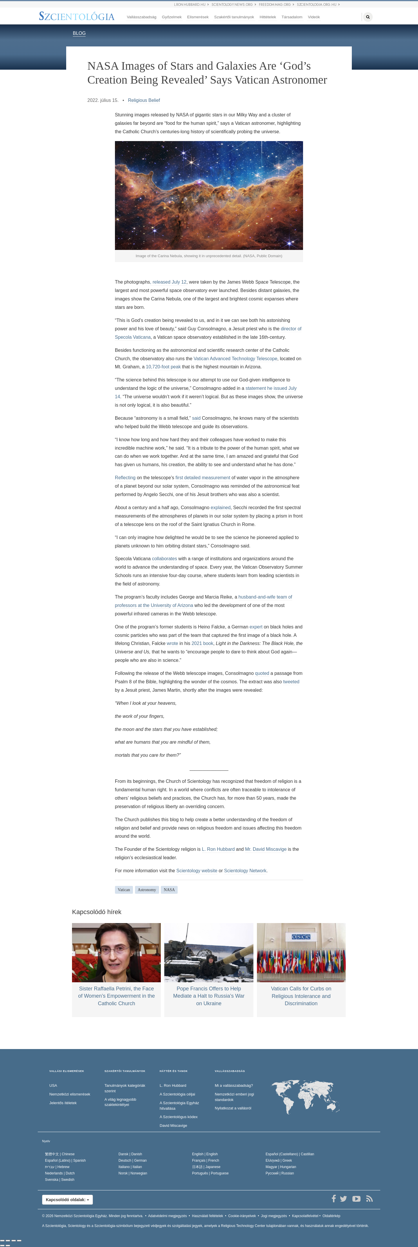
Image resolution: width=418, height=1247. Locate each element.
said (196, 418)
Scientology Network (245, 870)
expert (256, 626)
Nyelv (46, 1141)
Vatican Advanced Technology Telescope (235, 358)
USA (53, 1085)
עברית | (57, 1167)
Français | (205, 1160)
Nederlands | (60, 1173)
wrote (172, 643)
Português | (210, 1173)
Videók (314, 17)
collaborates (164, 558)
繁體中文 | (60, 1154)
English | (205, 1154)
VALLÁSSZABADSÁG (230, 1071)
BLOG (79, 33)
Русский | (280, 1173)
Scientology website (196, 870)
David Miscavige (173, 1125)
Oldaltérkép (331, 1216)
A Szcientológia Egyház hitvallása (179, 1106)
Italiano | (130, 1167)
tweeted (291, 681)
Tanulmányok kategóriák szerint (125, 1088)
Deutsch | (132, 1160)
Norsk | (132, 1173)
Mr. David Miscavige (266, 849)
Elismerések (198, 17)
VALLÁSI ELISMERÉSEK (66, 1071)
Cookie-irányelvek (242, 1216)
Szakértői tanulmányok (234, 17)
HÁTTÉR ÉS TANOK (174, 1071)
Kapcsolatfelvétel (305, 1216)
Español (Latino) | (65, 1160)
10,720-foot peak (163, 366)
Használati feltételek (207, 1216)
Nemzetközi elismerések (69, 1094)
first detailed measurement (203, 477)
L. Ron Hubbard (218, 849)
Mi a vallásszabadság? (234, 1085)
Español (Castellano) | (290, 1154)
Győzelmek (172, 17)
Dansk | (130, 1154)
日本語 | (206, 1167)
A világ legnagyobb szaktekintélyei (120, 1102)
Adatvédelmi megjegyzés (167, 1216)
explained (221, 507)
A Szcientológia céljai (177, 1094)
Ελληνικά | (279, 1160)
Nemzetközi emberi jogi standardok (234, 1097)
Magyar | (281, 1167)
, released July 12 (168, 282)
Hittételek (268, 17)
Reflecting (125, 477)
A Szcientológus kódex (179, 1117)
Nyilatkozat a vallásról (233, 1108)
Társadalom (292, 17)
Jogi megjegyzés (274, 1216)
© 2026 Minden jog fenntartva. (92, 1216)
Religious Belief (144, 100)
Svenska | (59, 1180)
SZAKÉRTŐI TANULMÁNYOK (125, 1071)
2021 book (202, 643)
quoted (262, 673)
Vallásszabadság (141, 17)
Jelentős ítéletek (63, 1103)
